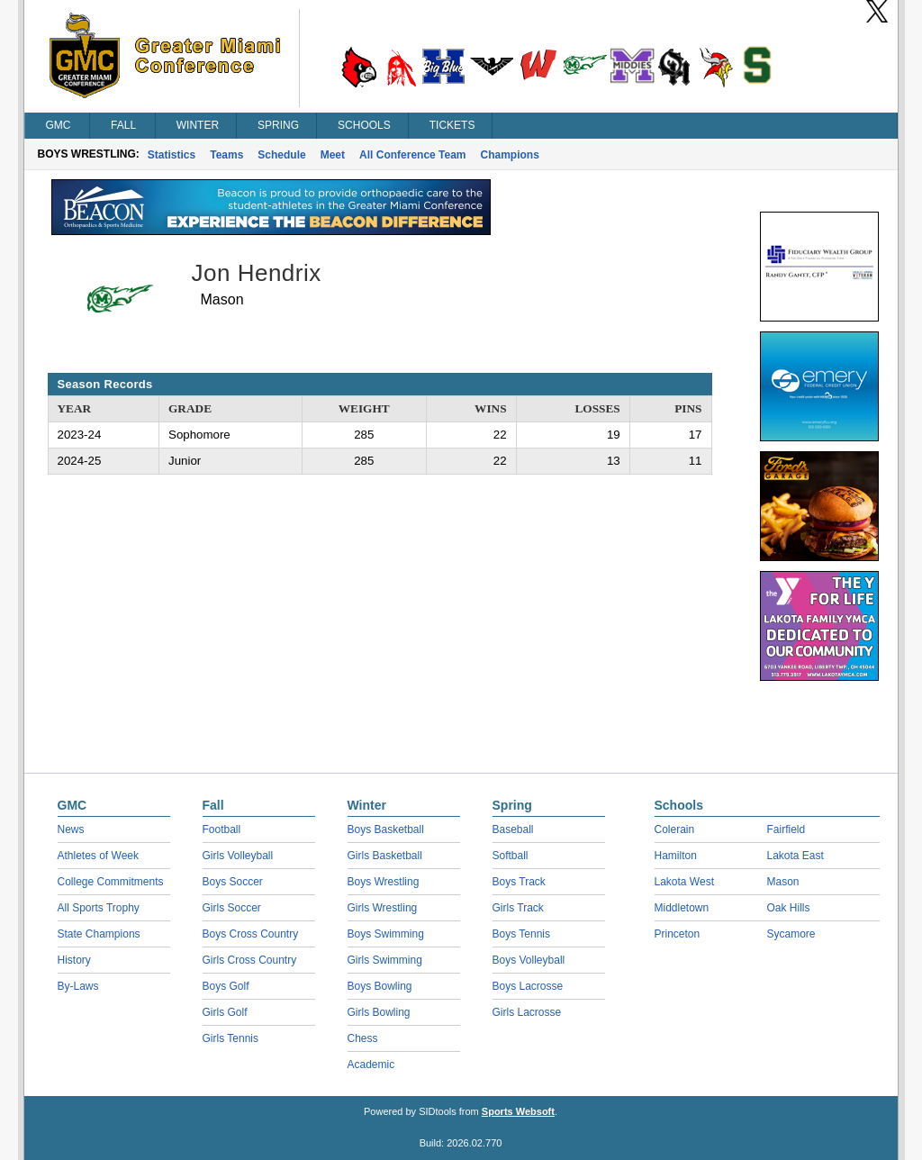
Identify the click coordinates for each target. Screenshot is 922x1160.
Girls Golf (225, 1012)
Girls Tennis (230, 1038)
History (74, 960)
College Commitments (111, 881)
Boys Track (519, 881)
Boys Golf (226, 986)
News (71, 829)
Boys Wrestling (384, 881)
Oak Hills (788, 908)
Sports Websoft (518, 1111)
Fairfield (786, 829)
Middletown (682, 908)
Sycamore (791, 934)
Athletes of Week (99, 855)
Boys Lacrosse (528, 986)
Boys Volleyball (529, 960)
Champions (510, 155)
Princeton (678, 934)
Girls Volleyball (238, 855)
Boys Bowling (380, 986)
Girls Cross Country (250, 960)
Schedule (281, 155)
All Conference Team (412, 155)
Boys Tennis (521, 934)
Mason (783, 881)
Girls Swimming (385, 960)
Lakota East (795, 855)
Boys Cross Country (251, 934)
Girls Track (518, 908)
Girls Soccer (232, 908)
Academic (371, 1064)
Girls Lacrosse (527, 1012)
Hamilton (676, 855)
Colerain (675, 829)
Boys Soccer (233, 881)
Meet (333, 155)
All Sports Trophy (99, 908)
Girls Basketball (385, 855)
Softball (511, 855)
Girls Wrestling (383, 908)
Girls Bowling (379, 1012)
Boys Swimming (386, 934)
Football (222, 829)
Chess (363, 1038)
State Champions (99, 934)
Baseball (513, 829)
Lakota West (684, 881)
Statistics (171, 155)
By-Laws (78, 986)
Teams (226, 155)
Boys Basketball (386, 829)
